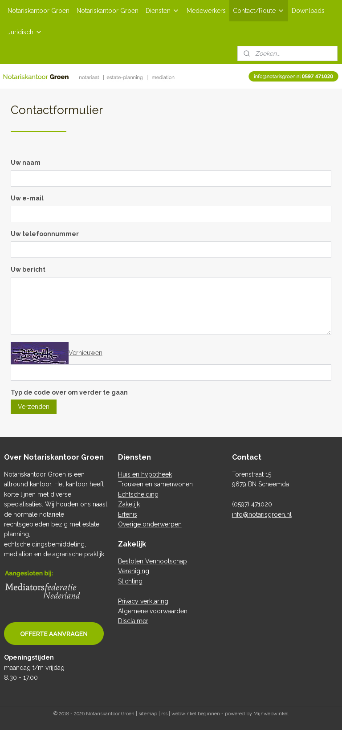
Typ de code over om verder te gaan (69, 392)
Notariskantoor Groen (38, 10)
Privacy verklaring (143, 601)
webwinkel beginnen (195, 714)
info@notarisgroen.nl (262, 514)
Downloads (308, 10)
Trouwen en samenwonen (155, 484)
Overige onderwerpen (150, 524)
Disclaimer (133, 620)
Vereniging (133, 571)
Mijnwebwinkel (271, 714)
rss (164, 714)
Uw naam (26, 162)
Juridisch (25, 32)
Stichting (130, 581)
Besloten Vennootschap (152, 561)
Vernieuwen (85, 352)
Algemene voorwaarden (152, 611)
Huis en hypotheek (145, 474)
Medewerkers (206, 10)
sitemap (147, 714)
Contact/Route (259, 10)
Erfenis (127, 514)
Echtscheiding (138, 494)
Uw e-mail (27, 198)
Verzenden (33, 407)
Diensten (162, 10)
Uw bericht (28, 269)
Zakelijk (129, 504)
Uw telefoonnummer (45, 233)
